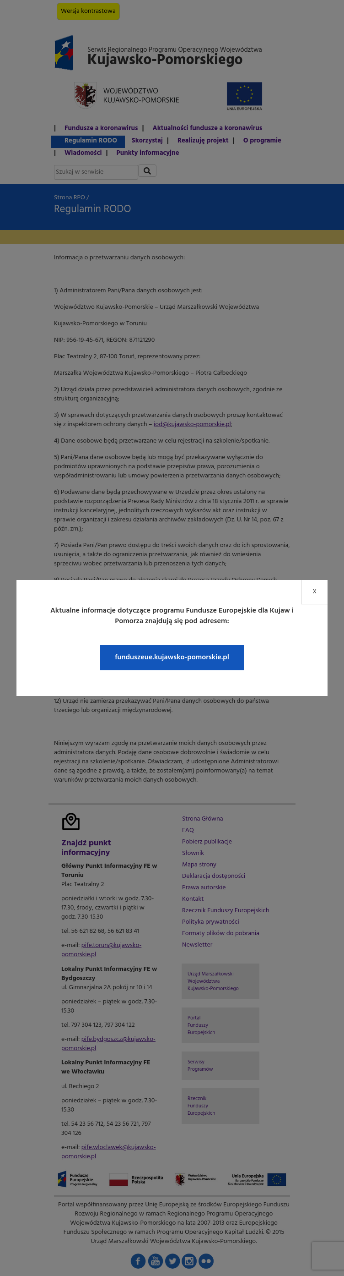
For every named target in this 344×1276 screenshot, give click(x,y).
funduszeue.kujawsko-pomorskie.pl (172, 657)
